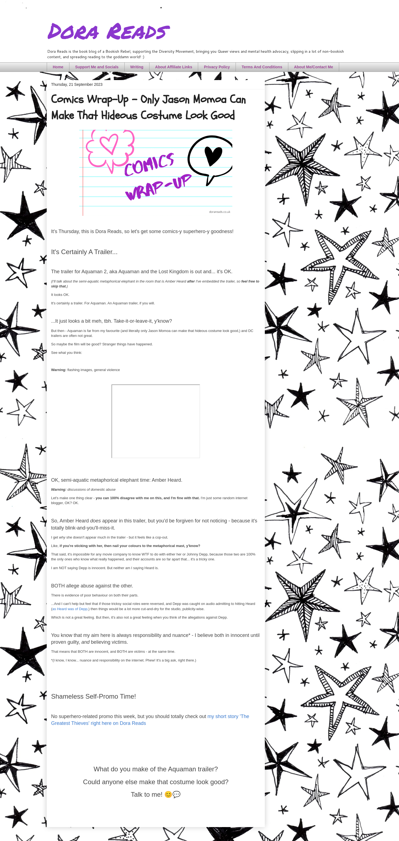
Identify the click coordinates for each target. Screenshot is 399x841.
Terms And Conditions (262, 67)
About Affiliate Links (173, 67)
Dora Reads (106, 30)
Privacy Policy (217, 67)
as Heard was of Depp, (70, 609)
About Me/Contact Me (313, 67)
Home (58, 67)
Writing (136, 67)
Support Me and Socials (97, 67)
